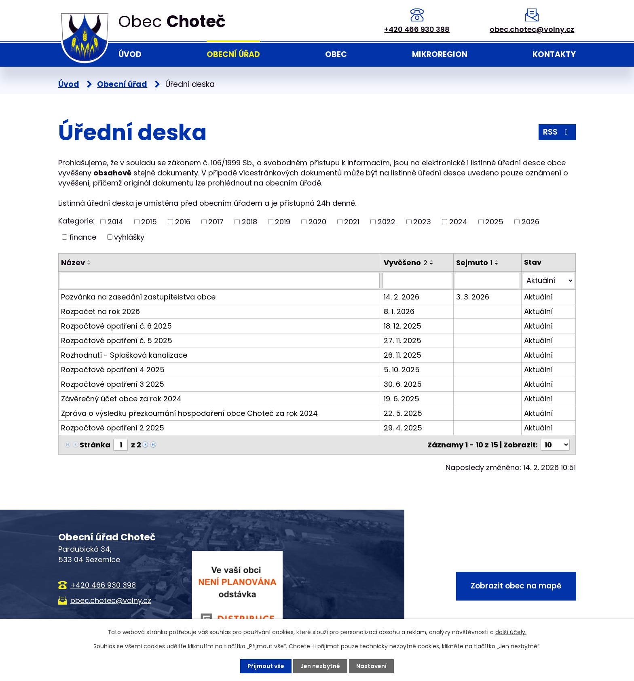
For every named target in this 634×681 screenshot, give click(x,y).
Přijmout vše (265, 666)
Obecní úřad (233, 54)
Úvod (130, 54)
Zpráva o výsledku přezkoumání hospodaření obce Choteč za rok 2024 (189, 413)
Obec (336, 54)
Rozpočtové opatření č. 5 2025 (116, 340)
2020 (317, 222)
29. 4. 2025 (403, 428)
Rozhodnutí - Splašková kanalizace (124, 355)
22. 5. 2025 (403, 413)
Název (73, 262)
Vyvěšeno (405, 262)
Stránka (95, 445)
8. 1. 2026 (399, 311)
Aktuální (538, 297)
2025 (494, 222)
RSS (557, 132)
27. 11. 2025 (402, 340)
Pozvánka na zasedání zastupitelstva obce (138, 297)
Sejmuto (474, 262)
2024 (458, 222)
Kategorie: (76, 221)
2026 (530, 222)
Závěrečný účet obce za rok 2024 (121, 399)
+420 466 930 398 (417, 29)
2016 (182, 222)
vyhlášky (129, 237)
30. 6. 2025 (403, 384)
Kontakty (554, 54)
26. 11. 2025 (402, 355)
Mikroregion (439, 54)
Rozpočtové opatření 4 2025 (113, 370)
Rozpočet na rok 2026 (100, 311)
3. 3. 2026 (472, 297)
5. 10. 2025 (402, 370)
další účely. (510, 632)
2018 (249, 222)
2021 (351, 222)
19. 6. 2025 (401, 399)
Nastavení (371, 666)
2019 (282, 222)
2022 (386, 222)
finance (82, 237)
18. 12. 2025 (402, 326)
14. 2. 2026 (401, 297)
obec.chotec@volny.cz (532, 29)
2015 (149, 222)
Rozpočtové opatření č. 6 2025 (116, 326)
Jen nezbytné (320, 666)
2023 (422, 222)
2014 (115, 222)
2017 (216, 222)
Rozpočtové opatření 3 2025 (112, 384)
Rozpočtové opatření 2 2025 (112, 428)
